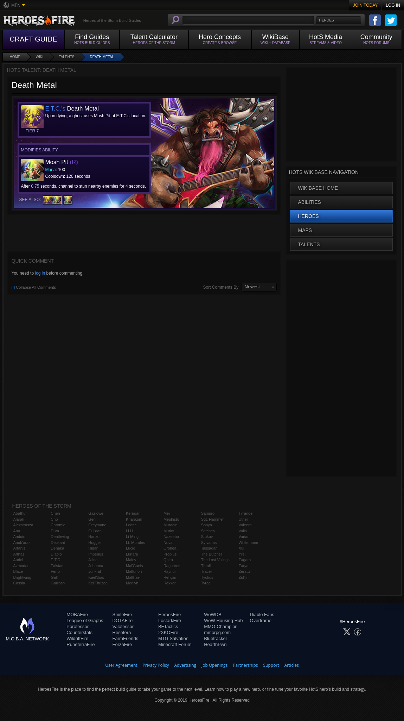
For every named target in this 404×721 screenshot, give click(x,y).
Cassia (19, 583)
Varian (244, 536)
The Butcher (211, 554)
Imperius (95, 554)
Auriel (18, 560)
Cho (54, 519)
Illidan (93, 548)
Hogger (94, 542)
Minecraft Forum (175, 644)
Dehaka (57, 548)
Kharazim (134, 519)
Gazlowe (95, 513)
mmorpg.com (217, 632)
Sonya (206, 525)
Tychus (207, 577)
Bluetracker (215, 638)
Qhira (168, 560)
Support (271, 665)
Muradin (170, 525)
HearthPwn (215, 644)
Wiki (40, 57)
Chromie (58, 525)
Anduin (19, 536)
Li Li (129, 531)
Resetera (122, 632)
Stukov (207, 536)
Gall (54, 577)
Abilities (309, 202)
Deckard (58, 542)
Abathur (20, 513)
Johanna (95, 566)
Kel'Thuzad (98, 583)
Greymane (97, 525)
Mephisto (171, 519)
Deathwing (60, 536)
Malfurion (134, 571)
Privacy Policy (156, 665)
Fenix (55, 571)
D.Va (55, 531)
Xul (241, 548)
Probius (170, 554)
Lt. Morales (135, 542)
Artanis (19, 548)
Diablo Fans (262, 614)
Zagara (245, 560)
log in (40, 273)
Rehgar (169, 577)
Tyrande (246, 513)
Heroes (308, 216)
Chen (55, 513)
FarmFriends (126, 638)
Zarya (244, 566)
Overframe (260, 620)
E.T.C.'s (55, 108)
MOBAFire (77, 614)
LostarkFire (169, 620)
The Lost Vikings (215, 560)
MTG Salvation (173, 638)
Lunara (132, 554)
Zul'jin (244, 577)
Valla (243, 531)
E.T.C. (56, 560)
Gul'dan (95, 531)
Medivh (132, 583)
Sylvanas (209, 542)
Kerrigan (133, 513)
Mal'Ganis (134, 566)
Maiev (131, 560)
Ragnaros (171, 566)
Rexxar (169, 583)
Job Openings (214, 665)
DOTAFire (123, 620)
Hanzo (94, 536)
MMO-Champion (220, 626)
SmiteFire (122, 614)
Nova (168, 542)
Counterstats (79, 632)
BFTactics (168, 626)
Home (15, 57)
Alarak (18, 519)
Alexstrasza (23, 525)
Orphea (170, 548)
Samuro (208, 513)
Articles (291, 665)
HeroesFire (169, 614)
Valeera (245, 525)
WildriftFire (77, 638)
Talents (66, 57)
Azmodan (21, 566)
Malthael (133, 577)
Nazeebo (171, 536)
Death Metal (102, 57)
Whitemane (248, 542)
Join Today (365, 5)
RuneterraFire (80, 644)
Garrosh (58, 583)
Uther (243, 519)
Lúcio (130, 548)
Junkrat (94, 571)
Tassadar (209, 548)
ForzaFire (122, 644)
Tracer (206, 571)
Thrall (206, 566)
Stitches (208, 531)
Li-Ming (132, 536)
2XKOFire (168, 632)
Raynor (169, 571)
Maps (305, 230)
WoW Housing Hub (223, 620)
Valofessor (123, 626)
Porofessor (77, 626)
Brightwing (22, 577)
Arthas (19, 554)
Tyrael (206, 583)
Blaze (18, 571)
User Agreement (121, 665)
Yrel (242, 554)
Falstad (57, 566)
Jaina (92, 560)
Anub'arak (22, 542)
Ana (16, 531)
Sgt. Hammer (212, 519)
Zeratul (245, 571)
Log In (393, 5)
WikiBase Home (318, 188)
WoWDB (213, 614)
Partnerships (245, 665)
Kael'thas (96, 577)
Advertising (185, 665)
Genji (92, 519)
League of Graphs (84, 620)
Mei (166, 513)
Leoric (131, 525)
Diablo (56, 554)
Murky (168, 531)
